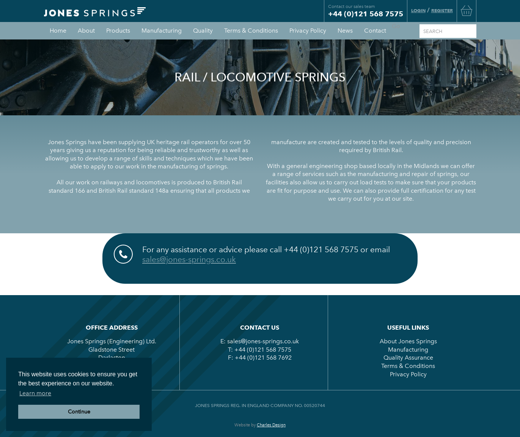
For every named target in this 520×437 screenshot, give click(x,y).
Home (58, 30)
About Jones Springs (408, 341)
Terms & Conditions (251, 30)
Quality (203, 30)
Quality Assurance (408, 357)
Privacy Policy (307, 30)
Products (118, 30)
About (86, 30)
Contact (375, 30)
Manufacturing (161, 30)
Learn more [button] (35, 393)
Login (418, 10)
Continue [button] (79, 411)
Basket (466, 10)
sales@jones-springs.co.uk (189, 259)
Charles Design (271, 425)
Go (396, 26)
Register (442, 10)
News (345, 30)
